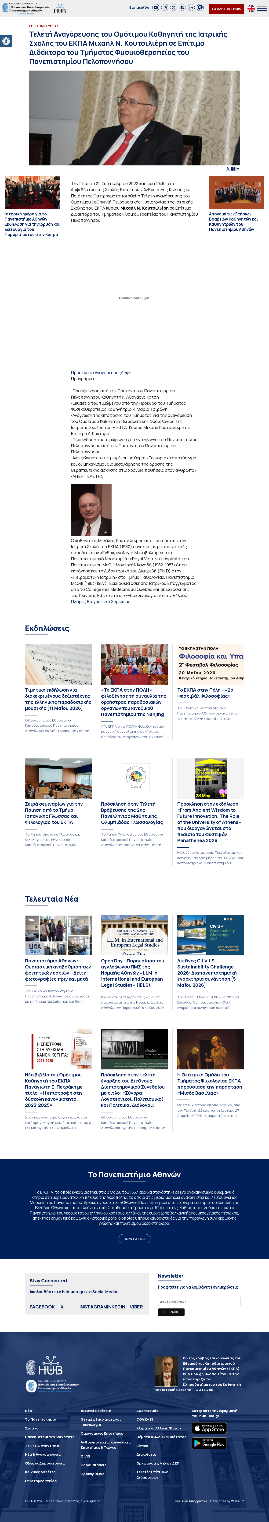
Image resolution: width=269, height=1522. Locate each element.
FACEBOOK (42, 1307)
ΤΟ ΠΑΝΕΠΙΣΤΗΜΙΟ (226, 9)
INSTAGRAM (93, 1307)
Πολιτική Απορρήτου (191, 1501)
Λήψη (126, 372)
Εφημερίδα (139, 7)
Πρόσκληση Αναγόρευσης (96, 372)
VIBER (136, 1307)
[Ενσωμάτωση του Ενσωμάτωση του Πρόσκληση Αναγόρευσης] (134, 298)
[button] (6, 41)
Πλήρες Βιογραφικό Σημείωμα (101, 601)
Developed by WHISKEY (227, 1501)
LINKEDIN (114, 1307)
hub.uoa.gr (209, 1415)
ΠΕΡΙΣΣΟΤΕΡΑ (134, 1238)
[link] (155, 7)
